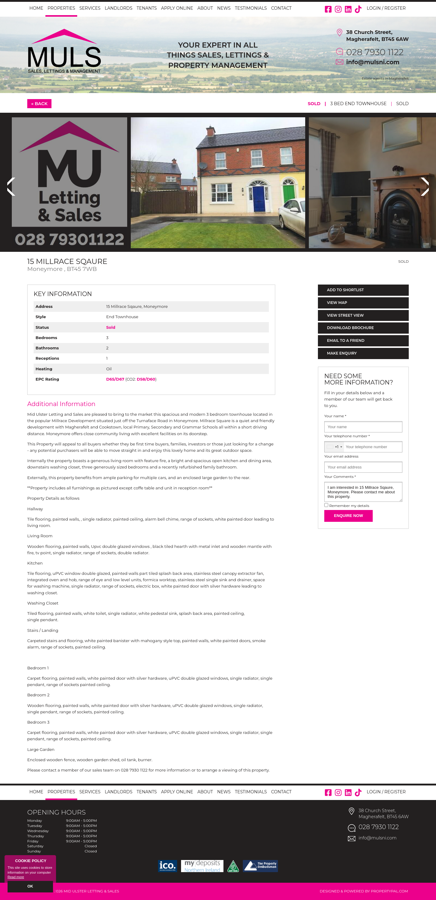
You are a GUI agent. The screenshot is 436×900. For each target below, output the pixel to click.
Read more (16, 877)
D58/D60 (146, 379)
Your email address (341, 456)
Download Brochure (350, 327)
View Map (337, 302)
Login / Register (386, 8)
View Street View (345, 315)
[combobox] (334, 447)
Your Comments (340, 477)
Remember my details (349, 506)
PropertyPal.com (389, 891)
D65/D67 (115, 379)
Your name (335, 416)
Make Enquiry (342, 353)
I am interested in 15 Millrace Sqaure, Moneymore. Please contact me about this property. (363, 492)
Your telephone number (347, 436)
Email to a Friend (346, 340)
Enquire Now (348, 515)
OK (30, 887)
